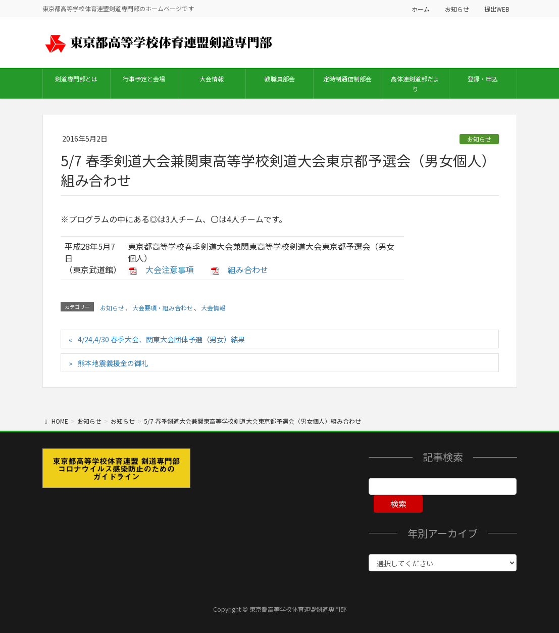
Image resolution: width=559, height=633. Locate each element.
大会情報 (213, 307)
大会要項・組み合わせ (162, 307)
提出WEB (497, 9)
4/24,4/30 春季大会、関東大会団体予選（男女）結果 (161, 339)
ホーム (421, 9)
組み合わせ (248, 269)
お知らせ (457, 9)
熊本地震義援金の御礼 (113, 363)
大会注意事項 (169, 269)
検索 (398, 504)
